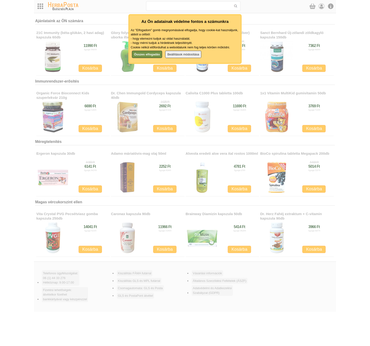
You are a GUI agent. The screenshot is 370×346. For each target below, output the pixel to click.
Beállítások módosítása (183, 54)
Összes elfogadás (147, 54)
